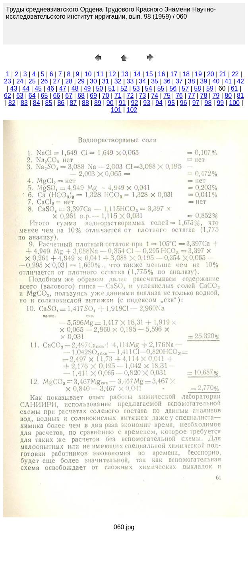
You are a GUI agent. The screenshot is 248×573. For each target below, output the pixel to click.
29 (81, 81)
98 (208, 102)
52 (124, 88)
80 (228, 95)
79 (215, 95)
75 (166, 95)
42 (240, 81)
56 (172, 88)
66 (56, 95)
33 (130, 81)
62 (7, 95)
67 (68, 95)
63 (19, 95)
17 (173, 74)
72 (130, 95)
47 (62, 88)
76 (179, 95)
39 (203, 81)
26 (44, 81)
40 (215, 81)
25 (32, 81)
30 (93, 81)
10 (88, 74)
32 (118, 81)
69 (93, 95)
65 (44, 95)
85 (48, 102)
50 (99, 88)
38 (191, 81)
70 (105, 95)
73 (142, 95)
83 (24, 102)
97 (196, 102)
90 (110, 102)
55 (161, 88)
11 (100, 74)
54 (148, 88)
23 (7, 81)
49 (87, 88)
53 (136, 88)
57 (185, 88)
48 (75, 88)
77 (191, 95)
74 (154, 95)
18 (186, 74)
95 (171, 102)
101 (116, 109)
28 (68, 81)
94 (159, 102)
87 (73, 102)
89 (97, 102)
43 (13, 88)
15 (149, 74)
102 (132, 109)
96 (183, 102)
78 (203, 95)
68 (81, 95)
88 (85, 102)
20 (210, 74)
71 (118, 95)
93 (146, 102)
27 (56, 81)
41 (228, 81)
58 (197, 88)
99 (220, 102)
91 (122, 102)
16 (161, 74)
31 (105, 81)
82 (11, 102)
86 (60, 102)
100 (234, 102)
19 (198, 74)
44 (25, 88)
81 (240, 95)
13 (124, 74)
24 (19, 81)
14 (137, 74)
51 (111, 88)
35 (154, 81)
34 (142, 81)
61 (234, 88)
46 (50, 88)
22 (235, 74)
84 (36, 102)
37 (179, 81)
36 (166, 81)
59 (209, 88)
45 (38, 88)
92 (134, 102)
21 (223, 74)
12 (112, 74)
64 (32, 95)
